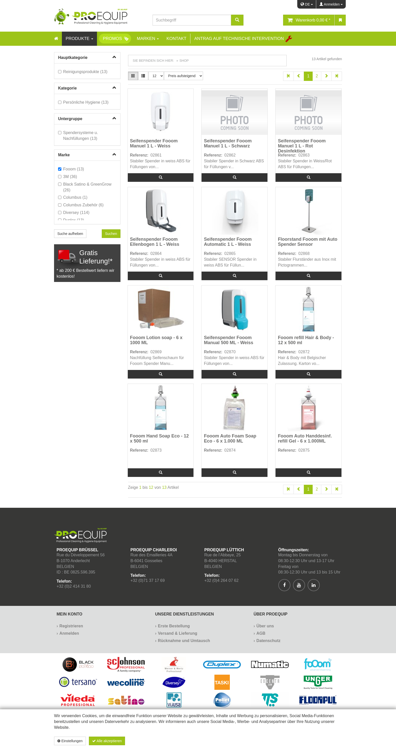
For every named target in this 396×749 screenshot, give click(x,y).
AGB (260, 633)
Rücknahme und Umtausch (184, 640)
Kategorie (67, 88)
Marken (148, 38)
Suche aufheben (70, 234)
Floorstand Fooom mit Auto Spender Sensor (307, 242)
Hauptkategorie (72, 57)
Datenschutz (268, 640)
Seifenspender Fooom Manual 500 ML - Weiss (228, 340)
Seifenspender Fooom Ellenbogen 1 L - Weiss (154, 242)
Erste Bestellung (174, 626)
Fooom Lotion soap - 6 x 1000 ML (156, 340)
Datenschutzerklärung (315, 741)
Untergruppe (70, 119)
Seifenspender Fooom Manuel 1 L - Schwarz (228, 143)
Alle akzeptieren (107, 741)
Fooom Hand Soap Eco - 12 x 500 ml (159, 439)
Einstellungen (70, 741)
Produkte (79, 38)
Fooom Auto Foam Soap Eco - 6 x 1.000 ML (230, 439)
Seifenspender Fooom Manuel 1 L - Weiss (154, 143)
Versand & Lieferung (177, 633)
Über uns (265, 626)
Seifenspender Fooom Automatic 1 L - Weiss (228, 242)
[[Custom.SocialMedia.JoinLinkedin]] (314, 585)
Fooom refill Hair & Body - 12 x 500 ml (306, 340)
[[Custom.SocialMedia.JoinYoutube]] (299, 585)
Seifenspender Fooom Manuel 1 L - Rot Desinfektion (302, 145)
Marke (64, 155)
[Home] (56, 39)
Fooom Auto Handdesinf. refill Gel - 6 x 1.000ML (305, 439)
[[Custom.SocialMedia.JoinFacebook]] (284, 585)
